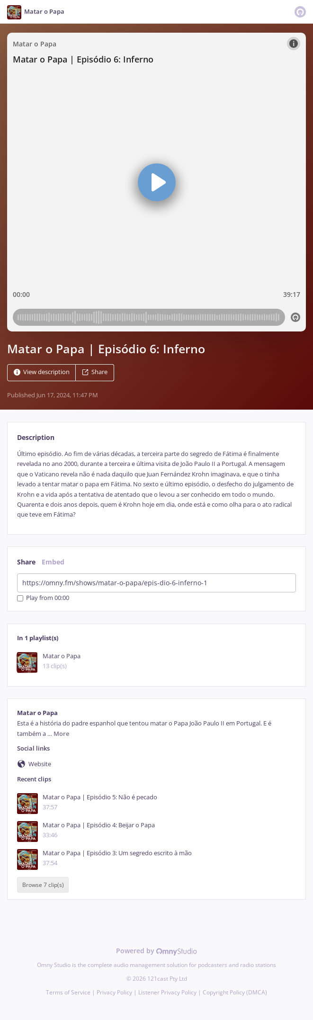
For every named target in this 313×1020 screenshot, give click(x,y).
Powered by (156, 950)
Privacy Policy (114, 992)
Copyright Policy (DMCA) (235, 992)
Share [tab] (26, 561)
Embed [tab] (53, 561)
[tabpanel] (156, 484)
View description (42, 372)
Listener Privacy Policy (167, 992)
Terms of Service (68, 992)
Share (94, 372)
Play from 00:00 (43, 598)
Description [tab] (35, 437)
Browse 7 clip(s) (43, 885)
